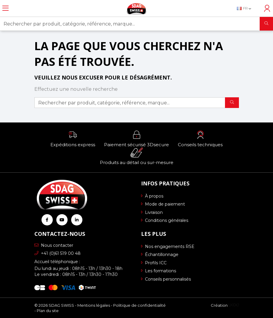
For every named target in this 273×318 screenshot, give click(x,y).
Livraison (152, 212)
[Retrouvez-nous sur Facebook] (47, 219)
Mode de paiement (163, 204)
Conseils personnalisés (166, 279)
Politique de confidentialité (139, 305)
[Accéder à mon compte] (267, 8)
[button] (72, 138)
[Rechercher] (266, 24)
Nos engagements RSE (167, 246)
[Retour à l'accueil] (136, 8)
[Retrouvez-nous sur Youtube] (62, 219)
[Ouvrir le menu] (5, 8)
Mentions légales (93, 305)
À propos (152, 196)
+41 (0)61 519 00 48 (57, 253)
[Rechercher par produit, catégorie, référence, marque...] (130, 24)
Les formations (158, 271)
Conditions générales (164, 220)
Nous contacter (53, 245)
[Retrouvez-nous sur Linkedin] (76, 219)
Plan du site (48, 310)
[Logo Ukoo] (234, 305)
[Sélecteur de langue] (247, 8)
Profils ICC (154, 262)
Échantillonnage (159, 254)
